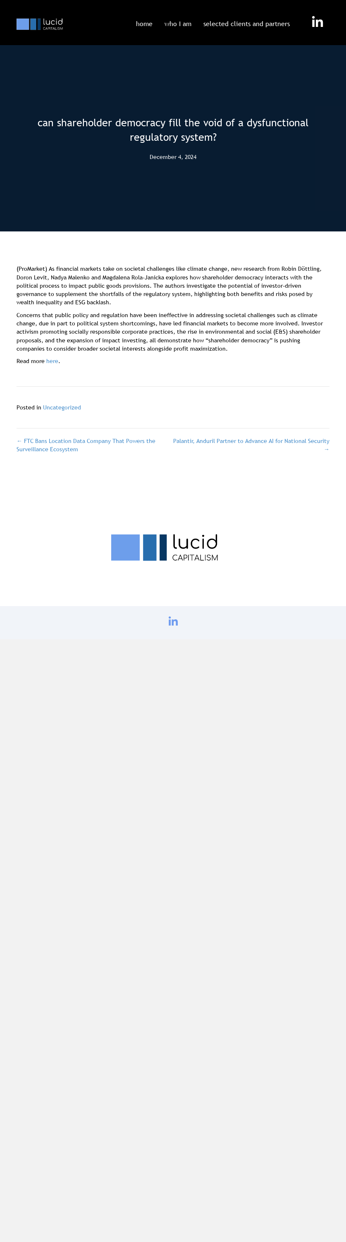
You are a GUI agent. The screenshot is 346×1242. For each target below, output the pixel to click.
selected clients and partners (246, 23)
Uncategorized (62, 407)
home (144, 23)
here (52, 361)
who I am (178, 23)
